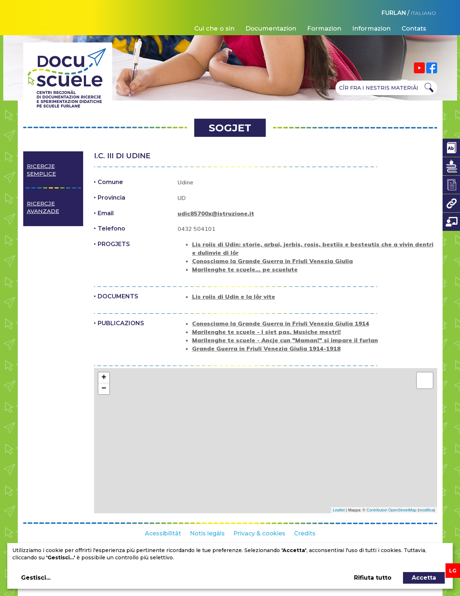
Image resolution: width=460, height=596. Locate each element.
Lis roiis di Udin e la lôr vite (233, 296)
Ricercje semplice (41, 170)
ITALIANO (423, 13)
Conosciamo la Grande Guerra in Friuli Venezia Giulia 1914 (280, 323)
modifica (426, 510)
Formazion (324, 28)
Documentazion (270, 28)
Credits (305, 533)
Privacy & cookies (259, 533)
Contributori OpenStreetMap (392, 510)
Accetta (424, 577)
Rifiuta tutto (372, 577)
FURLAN (394, 12)
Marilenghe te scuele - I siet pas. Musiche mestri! (266, 331)
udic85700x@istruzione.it (216, 213)
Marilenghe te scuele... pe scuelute (245, 269)
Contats (414, 28)
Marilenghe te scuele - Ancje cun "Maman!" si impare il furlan (285, 340)
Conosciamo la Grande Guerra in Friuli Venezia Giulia (272, 261)
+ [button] (103, 377)
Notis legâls (207, 533)
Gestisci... (35, 577)
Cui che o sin (214, 28)
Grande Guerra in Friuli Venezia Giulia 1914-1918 (266, 348)
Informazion (371, 28)
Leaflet (339, 510)
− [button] (103, 388)
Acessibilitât (163, 533)
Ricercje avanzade (43, 207)
